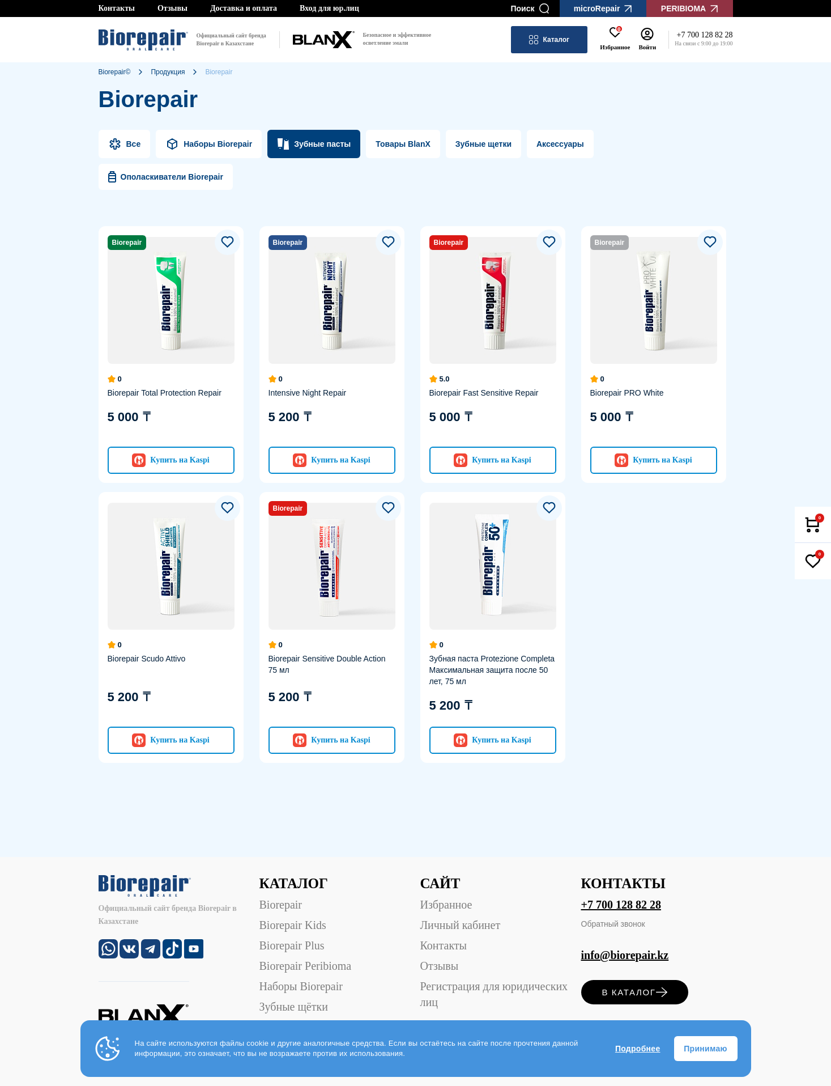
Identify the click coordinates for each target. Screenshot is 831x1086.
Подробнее (637, 1048)
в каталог (634, 992)
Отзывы (172, 8)
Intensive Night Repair (308, 392)
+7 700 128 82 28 (621, 904)
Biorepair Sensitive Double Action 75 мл (327, 664)
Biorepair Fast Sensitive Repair (484, 392)
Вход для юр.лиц (329, 8)
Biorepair (280, 904)
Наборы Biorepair (301, 986)
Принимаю (705, 1048)
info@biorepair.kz (625, 955)
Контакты (117, 8)
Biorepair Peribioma (305, 966)
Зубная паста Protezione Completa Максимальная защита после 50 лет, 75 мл (492, 670)
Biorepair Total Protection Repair (164, 392)
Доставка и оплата (243, 8)
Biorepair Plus (292, 945)
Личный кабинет (460, 925)
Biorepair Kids (292, 925)
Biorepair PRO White (627, 392)
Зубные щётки (293, 1006)
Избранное (446, 904)
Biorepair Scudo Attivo (147, 658)
